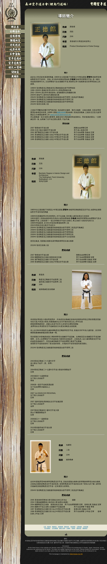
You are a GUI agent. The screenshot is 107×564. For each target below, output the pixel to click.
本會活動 (85, 526)
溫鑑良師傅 (61, 112)
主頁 (45, 526)
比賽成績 (79, 526)
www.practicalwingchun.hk (60, 115)
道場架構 (60, 526)
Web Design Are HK (76, 554)
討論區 (68, 528)
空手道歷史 (47, 528)
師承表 (49, 526)
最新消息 (78, 528)
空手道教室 (55, 528)
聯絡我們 (85, 528)
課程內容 (66, 526)
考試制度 (72, 526)
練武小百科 (62, 528)
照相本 (73, 528)
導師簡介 (54, 526)
